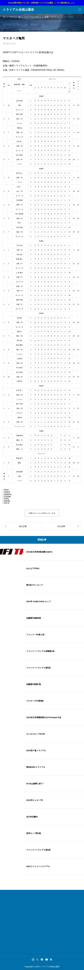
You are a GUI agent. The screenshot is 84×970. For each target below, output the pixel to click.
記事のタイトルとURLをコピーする (42, 513)
